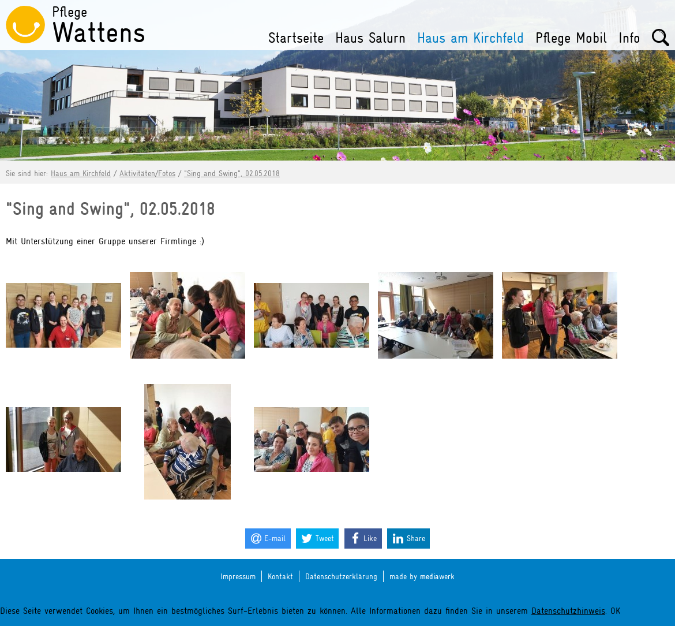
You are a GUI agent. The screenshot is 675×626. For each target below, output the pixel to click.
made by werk (422, 577)
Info (629, 38)
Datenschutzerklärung (341, 576)
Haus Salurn (370, 38)
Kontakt (280, 576)
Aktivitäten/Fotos (147, 173)
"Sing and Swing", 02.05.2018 (232, 173)
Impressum (238, 576)
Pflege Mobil (571, 38)
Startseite (296, 38)
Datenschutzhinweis (568, 611)
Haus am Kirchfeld (470, 38)
